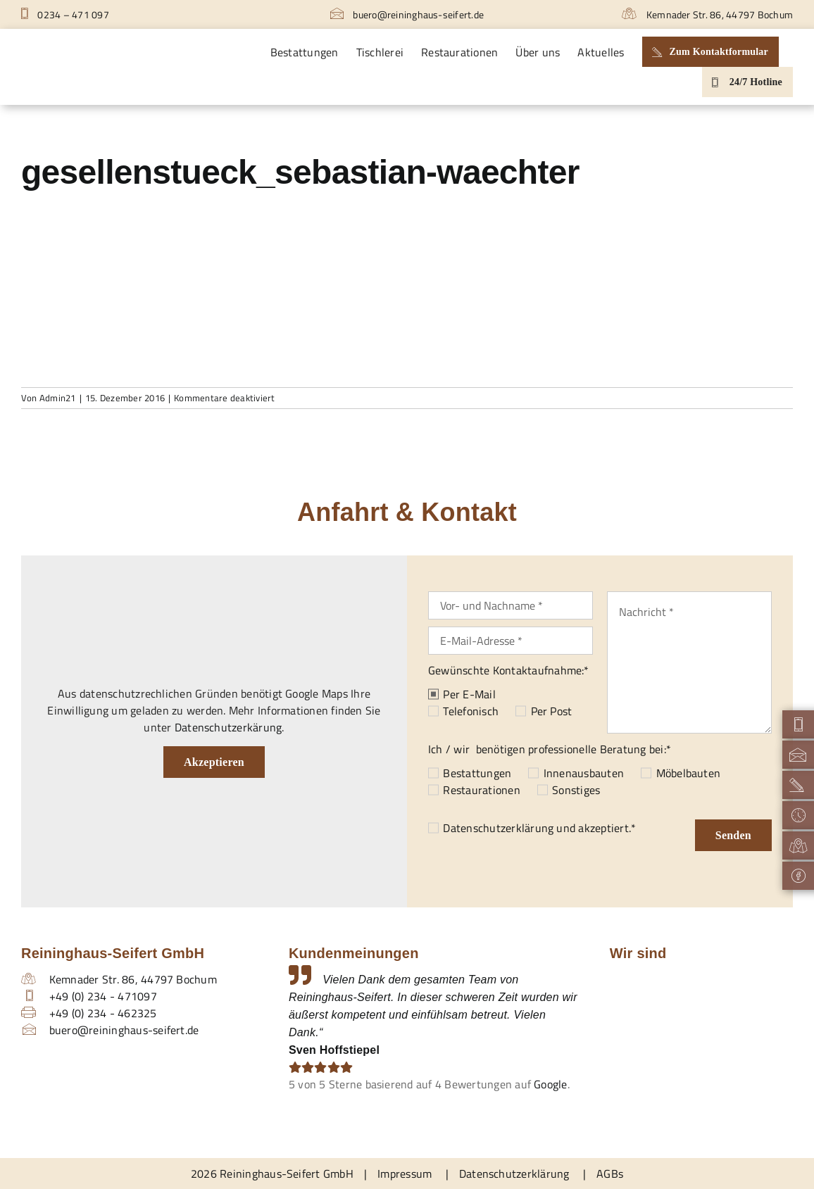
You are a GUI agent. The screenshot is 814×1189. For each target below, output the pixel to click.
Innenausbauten (584, 773)
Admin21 (57, 398)
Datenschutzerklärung (498, 827)
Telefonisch (471, 711)
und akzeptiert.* (539, 827)
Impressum (404, 1173)
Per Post (551, 711)
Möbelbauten (688, 773)
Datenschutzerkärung (228, 727)
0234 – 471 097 (65, 14)
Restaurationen (481, 789)
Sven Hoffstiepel (334, 1050)
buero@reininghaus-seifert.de (407, 14)
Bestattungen (477, 773)
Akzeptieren (214, 762)
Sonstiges (576, 789)
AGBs (609, 1173)
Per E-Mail (469, 694)
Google (550, 1084)
